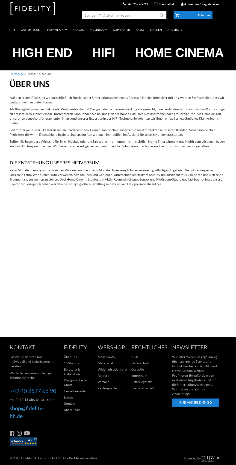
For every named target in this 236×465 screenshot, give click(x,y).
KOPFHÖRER (121, 29)
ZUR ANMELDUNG (195, 402)
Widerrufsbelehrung (112, 369)
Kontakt (69, 403)
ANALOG (78, 29)
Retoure (103, 375)
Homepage (17, 73)
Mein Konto (106, 357)
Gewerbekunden (75, 391)
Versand (103, 382)
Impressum (139, 375)
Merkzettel (164, 4)
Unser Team (72, 410)
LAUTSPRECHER (31, 29)
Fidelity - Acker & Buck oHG (41, 458)
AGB (134, 357)
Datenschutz (140, 363)
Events (68, 397)
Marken (156, 29)
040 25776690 (135, 4)
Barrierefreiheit (142, 388)
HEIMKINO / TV (57, 29)
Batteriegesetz (141, 382)
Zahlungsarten (108, 388)
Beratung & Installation (72, 371)
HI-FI (12, 29)
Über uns (70, 357)
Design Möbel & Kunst (75, 382)
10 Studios (71, 363)
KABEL (140, 29)
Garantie (137, 369)
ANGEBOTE (175, 29)
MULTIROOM (98, 29)
